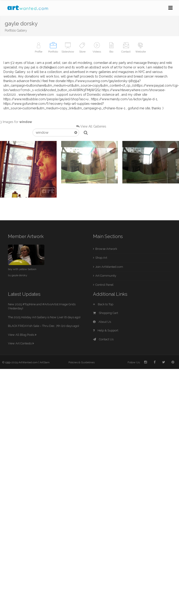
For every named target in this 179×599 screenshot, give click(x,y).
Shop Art (101, 257)
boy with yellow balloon (22, 269)
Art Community (105, 275)
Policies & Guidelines (81, 362)
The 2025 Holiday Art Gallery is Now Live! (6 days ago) (44, 317)
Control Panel (104, 284)
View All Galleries (93, 126)
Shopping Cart (105, 313)
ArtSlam (45, 362)
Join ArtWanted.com (109, 266)
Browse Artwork (106, 249)
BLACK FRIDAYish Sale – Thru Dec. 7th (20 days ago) (43, 326)
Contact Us (103, 339)
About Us (102, 321)
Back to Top (103, 304)
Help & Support (105, 330)
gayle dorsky (19, 275)
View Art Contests (21, 343)
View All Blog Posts (22, 334)
